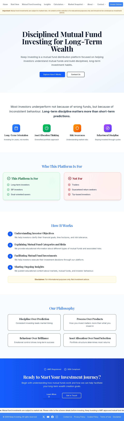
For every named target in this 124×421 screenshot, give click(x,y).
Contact (101, 4)
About (91, 4)
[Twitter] (44, 417)
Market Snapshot (76, 4)
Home (5, 4)
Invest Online (116, 4)
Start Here (15, 4)
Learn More (51, 395)
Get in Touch (71, 395)
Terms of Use (105, 417)
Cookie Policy (92, 417)
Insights (47, 4)
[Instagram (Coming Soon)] (57, 417)
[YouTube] (48, 417)
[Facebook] (52, 417)
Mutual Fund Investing (31, 4)
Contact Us (75, 74)
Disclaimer (117, 417)
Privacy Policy (79, 417)
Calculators (59, 4)
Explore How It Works (52, 74)
